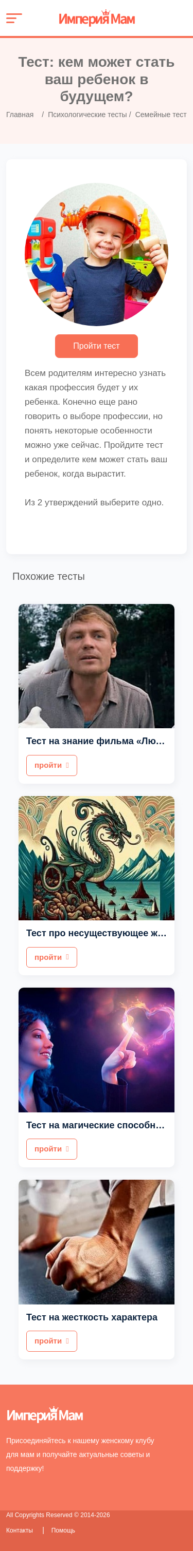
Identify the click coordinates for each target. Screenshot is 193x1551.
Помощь (63, 1530)
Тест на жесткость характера (91, 1317)
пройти (51, 765)
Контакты (20, 1530)
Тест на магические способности (101, 1125)
